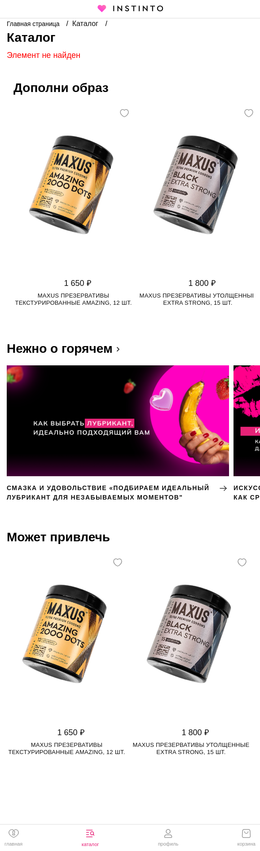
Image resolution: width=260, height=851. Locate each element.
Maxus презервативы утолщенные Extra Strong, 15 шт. (198, 299)
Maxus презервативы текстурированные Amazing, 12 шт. (73, 299)
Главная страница (34, 23)
